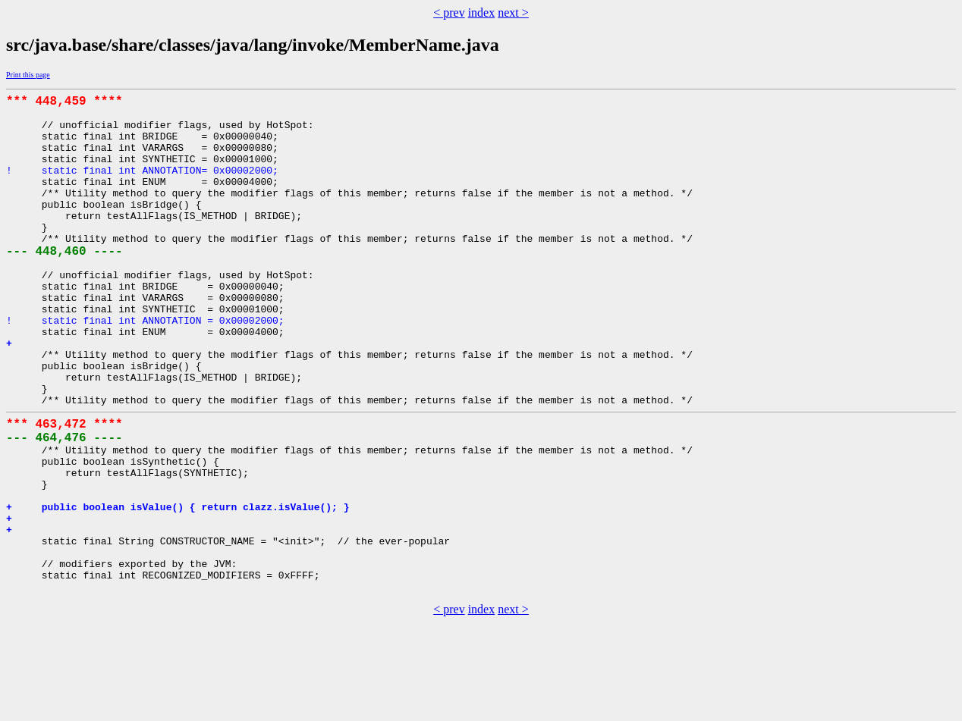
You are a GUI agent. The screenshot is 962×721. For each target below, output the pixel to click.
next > (513, 12)
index (481, 12)
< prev (448, 12)
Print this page (28, 75)
